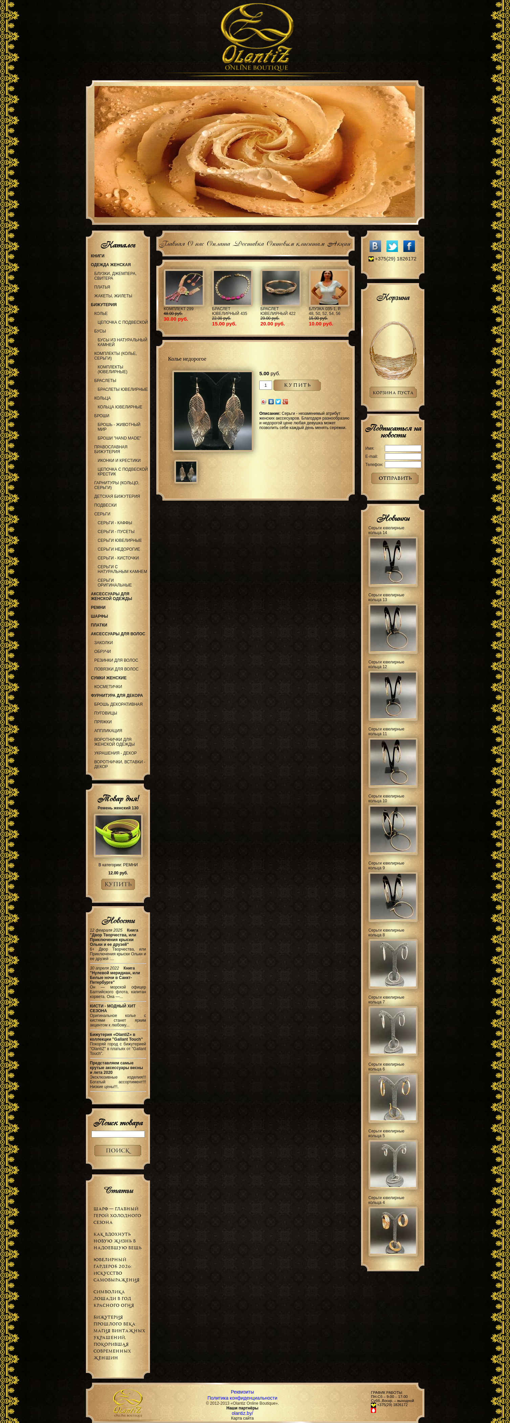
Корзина (393, 297)
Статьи (118, 1190)
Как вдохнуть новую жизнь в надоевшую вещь (117, 1241)
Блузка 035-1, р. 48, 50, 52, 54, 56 (325, 311)
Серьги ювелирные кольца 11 (387, 731)
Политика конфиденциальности (242, 1398)
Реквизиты (242, 1392)
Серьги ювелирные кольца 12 (387, 664)
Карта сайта (242, 1418)
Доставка (248, 243)
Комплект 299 (179, 308)
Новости (118, 920)
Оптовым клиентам (295, 243)
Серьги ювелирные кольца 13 (387, 597)
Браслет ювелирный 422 (278, 311)
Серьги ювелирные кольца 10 (387, 798)
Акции (338, 243)
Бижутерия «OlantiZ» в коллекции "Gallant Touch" (116, 1037)
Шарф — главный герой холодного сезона (117, 1215)
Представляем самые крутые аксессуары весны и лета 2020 (116, 1068)
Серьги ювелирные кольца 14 (387, 530)
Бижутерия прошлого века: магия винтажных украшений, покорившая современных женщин (119, 1337)
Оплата (218, 243)
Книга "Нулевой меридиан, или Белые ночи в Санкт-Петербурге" (115, 975)
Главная (171, 243)
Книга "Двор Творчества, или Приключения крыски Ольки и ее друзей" (114, 937)
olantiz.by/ (242, 1413)
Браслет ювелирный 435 (229, 311)
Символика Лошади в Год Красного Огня (113, 1298)
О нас (195, 243)
